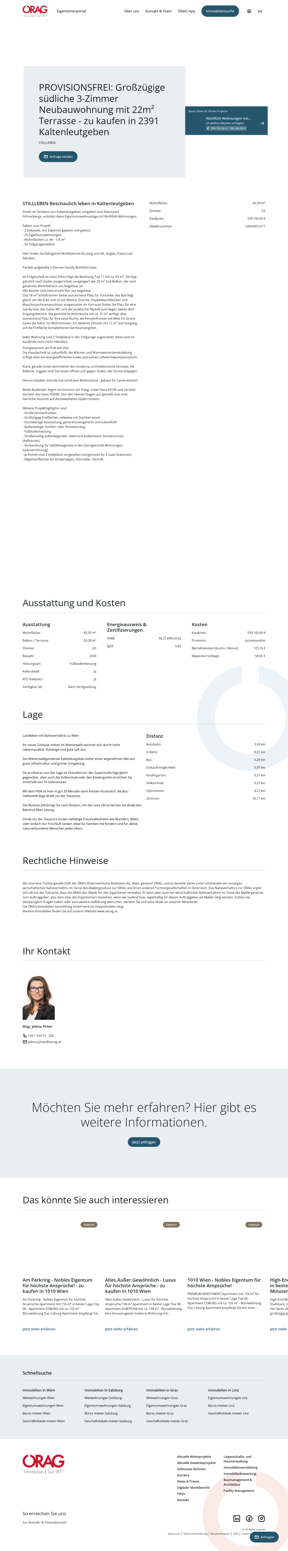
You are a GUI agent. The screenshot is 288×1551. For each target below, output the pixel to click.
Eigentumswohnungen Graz (166, 1405)
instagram (261, 1518)
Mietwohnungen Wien (39, 1398)
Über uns (131, 11)
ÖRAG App (186, 11)
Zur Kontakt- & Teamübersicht (45, 1522)
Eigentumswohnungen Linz (228, 1398)
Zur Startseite (35, 11)
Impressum (174, 1533)
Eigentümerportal (71, 11)
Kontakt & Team (158, 11)
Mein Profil (249, 13)
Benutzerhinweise (220, 1533)
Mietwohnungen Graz (162, 1398)
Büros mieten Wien (36, 1413)
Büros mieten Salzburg (101, 1413)
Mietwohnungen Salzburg (103, 1398)
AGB (235, 1533)
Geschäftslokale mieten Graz (167, 1421)
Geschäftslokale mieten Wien (44, 1421)
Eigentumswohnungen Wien (43, 1405)
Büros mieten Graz (160, 1413)
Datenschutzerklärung (195, 1533)
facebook (249, 1518)
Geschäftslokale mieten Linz (228, 1413)
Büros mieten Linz (221, 1405)
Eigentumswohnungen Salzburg (107, 1405)
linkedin (237, 1518)
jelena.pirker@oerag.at (44, 1042)
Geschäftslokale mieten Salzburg (108, 1421)
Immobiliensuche (220, 11)
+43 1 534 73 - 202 (41, 1036)
